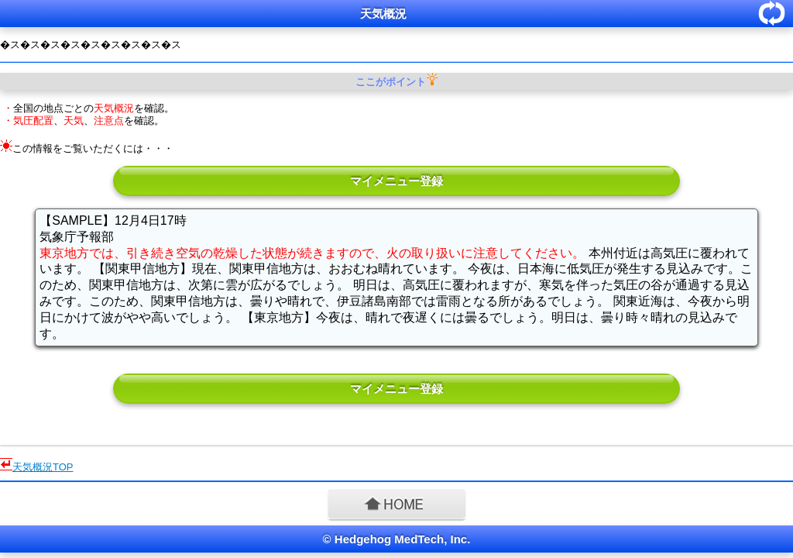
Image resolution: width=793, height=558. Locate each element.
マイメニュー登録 (396, 181)
